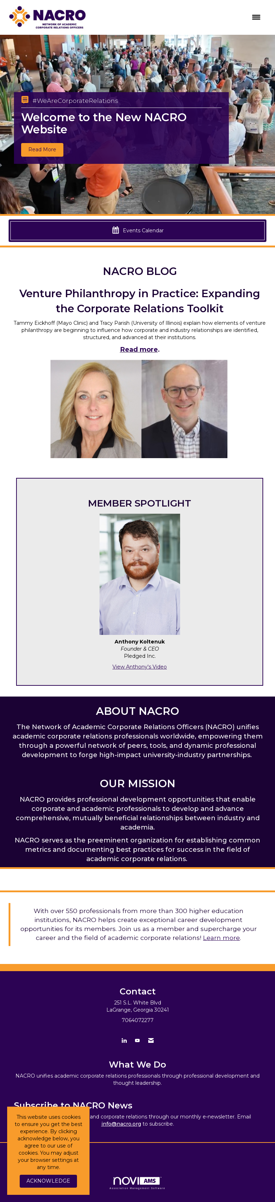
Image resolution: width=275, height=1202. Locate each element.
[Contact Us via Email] (151, 1040)
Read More (42, 149)
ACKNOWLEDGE (48, 1181)
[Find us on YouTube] (137, 1040)
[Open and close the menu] (180, 17)
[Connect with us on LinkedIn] (124, 1040)
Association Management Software (137, 1183)
